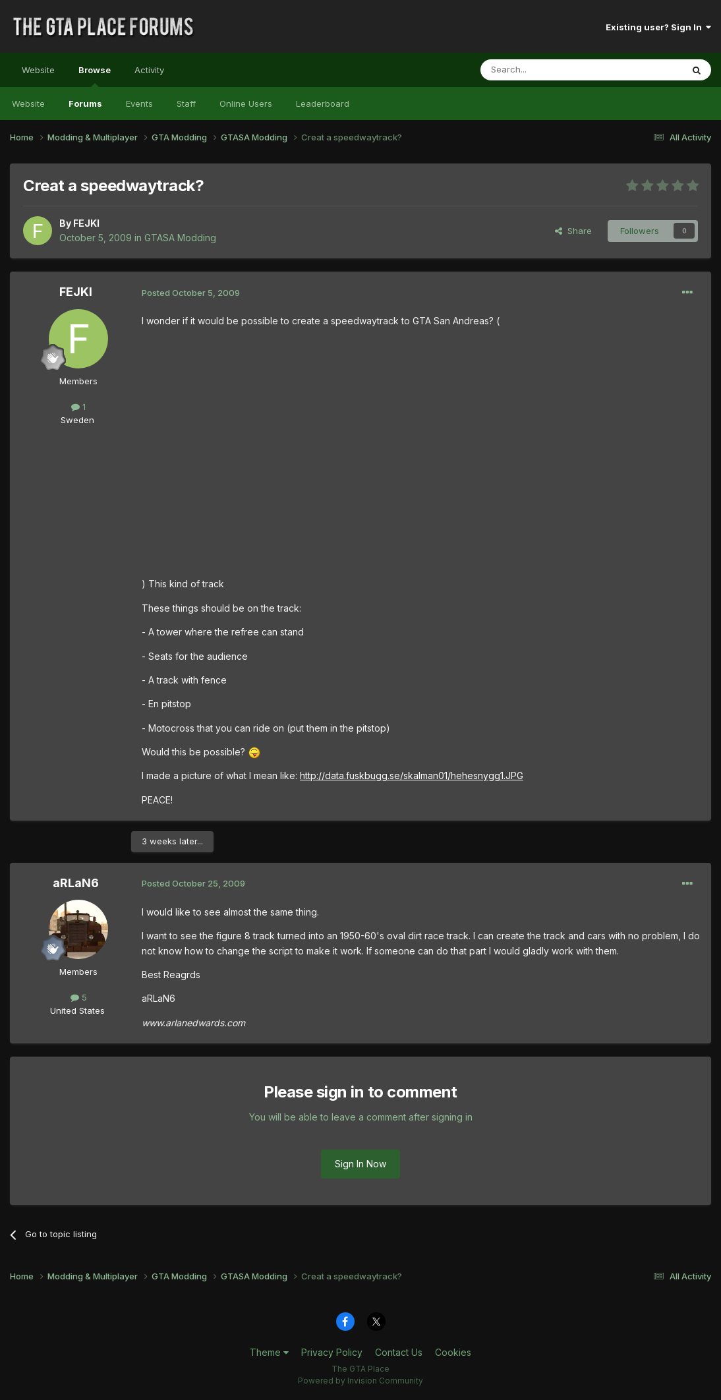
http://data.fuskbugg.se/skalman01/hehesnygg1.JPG (411, 775)
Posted (191, 292)
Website (38, 70)
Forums (85, 103)
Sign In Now (360, 1163)
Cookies (453, 1352)
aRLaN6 (76, 883)
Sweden (77, 420)
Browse (94, 76)
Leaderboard (322, 103)
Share (573, 230)
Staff (186, 103)
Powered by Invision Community (360, 1380)
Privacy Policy (331, 1352)
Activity (149, 70)
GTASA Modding (180, 237)
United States (77, 1010)
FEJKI (86, 223)
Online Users (245, 103)
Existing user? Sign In (658, 27)
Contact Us (398, 1352)
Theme (269, 1352)
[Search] (547, 69)
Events (139, 103)
